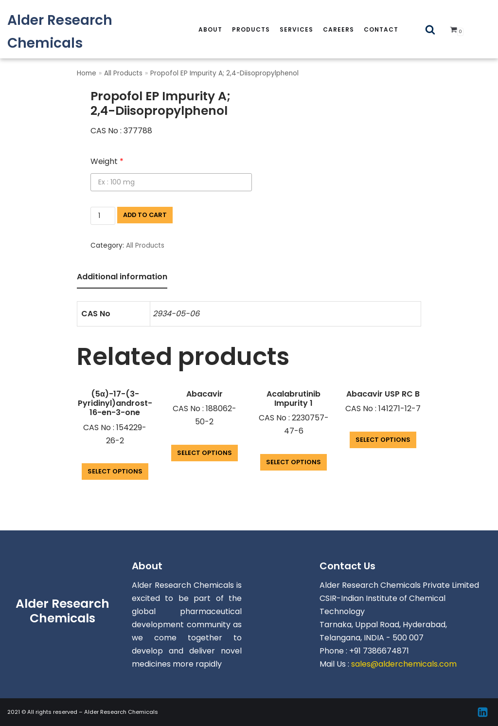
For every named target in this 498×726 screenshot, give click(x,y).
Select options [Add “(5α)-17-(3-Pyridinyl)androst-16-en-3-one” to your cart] (115, 471)
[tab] (122, 278)
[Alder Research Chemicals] (83, 31)
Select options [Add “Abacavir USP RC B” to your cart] (383, 440)
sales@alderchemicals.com (404, 664)
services (296, 29)
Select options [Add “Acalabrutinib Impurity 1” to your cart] (293, 462)
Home (86, 73)
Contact (381, 29)
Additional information (122, 276)
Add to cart (145, 215)
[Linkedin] (483, 712)
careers (338, 29)
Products (251, 29)
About (210, 29)
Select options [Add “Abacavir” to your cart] (204, 453)
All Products (123, 73)
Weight (107, 161)
